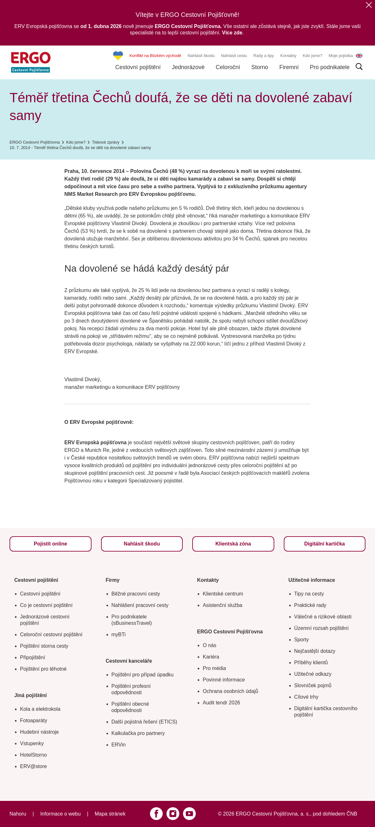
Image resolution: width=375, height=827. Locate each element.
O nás (209, 645)
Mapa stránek (110, 813)
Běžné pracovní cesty (136, 593)
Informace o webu (60, 813)
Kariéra (211, 656)
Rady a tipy (263, 55)
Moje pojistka (341, 55)
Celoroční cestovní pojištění (51, 634)
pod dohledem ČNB (335, 813)
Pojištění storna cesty (44, 646)
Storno (259, 67)
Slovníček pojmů (312, 685)
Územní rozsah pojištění (321, 628)
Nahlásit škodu (201, 55)
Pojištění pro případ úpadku (143, 674)
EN (359, 55)
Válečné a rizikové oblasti (323, 616)
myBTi (119, 634)
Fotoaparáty (33, 720)
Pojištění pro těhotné (43, 669)
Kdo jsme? (312, 55)
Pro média (214, 668)
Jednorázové (188, 67)
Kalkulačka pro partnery (138, 733)
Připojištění (32, 657)
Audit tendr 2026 (221, 702)
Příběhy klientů (311, 662)
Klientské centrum (223, 593)
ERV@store (33, 766)
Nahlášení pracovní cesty (140, 605)
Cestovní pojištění (138, 67)
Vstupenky (32, 743)
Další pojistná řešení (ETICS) (144, 721)
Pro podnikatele (330, 67)
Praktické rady (310, 605)
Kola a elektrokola (40, 709)
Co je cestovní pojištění (46, 605)
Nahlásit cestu (234, 55)
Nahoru (18, 813)
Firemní (289, 67)
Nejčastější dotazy (315, 651)
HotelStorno (33, 755)
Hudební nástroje (39, 732)
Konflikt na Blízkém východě (155, 55)
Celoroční (228, 67)
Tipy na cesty (309, 593)
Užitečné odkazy (312, 674)
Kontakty (288, 55)
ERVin (119, 744)
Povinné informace (224, 679)
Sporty (301, 639)
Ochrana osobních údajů (230, 691)
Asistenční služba (222, 605)
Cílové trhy (306, 697)
